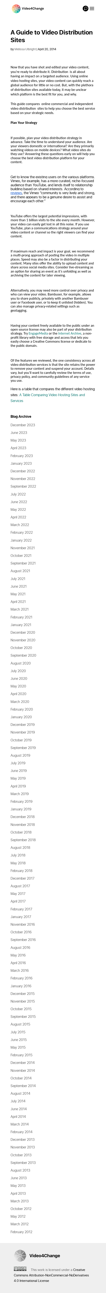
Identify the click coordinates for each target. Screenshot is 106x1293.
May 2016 (18, 955)
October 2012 (21, 1209)
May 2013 (18, 1185)
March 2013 (20, 1201)
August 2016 (20, 947)
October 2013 (21, 1155)
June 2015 (19, 1040)
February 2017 (21, 909)
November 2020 (23, 640)
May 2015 (18, 1047)
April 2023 (18, 448)
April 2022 (18, 517)
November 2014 (23, 1070)
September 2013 (23, 1162)
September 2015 (23, 1016)
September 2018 (23, 840)
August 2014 (20, 1093)
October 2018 (21, 832)
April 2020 (18, 694)
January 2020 (21, 717)
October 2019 (21, 740)
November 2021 (23, 548)
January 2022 (21, 540)
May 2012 (18, 1216)
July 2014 (18, 1101)
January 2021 (21, 625)
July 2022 (18, 494)
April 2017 (18, 901)
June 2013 (19, 1178)
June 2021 (19, 586)
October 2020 (21, 648)
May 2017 (18, 893)
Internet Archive (69, 333)
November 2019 (23, 732)
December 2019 (23, 724)
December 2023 (23, 425)
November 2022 (23, 479)
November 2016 (23, 924)
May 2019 (18, 778)
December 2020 (23, 632)
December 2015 (23, 993)
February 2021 (21, 617)
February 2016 (22, 978)
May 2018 (18, 863)
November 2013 (23, 1147)
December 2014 (23, 1062)
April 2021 (18, 601)
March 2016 (20, 970)
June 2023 (19, 432)
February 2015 (21, 1055)
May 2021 (18, 594)
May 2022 (18, 509)
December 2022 (23, 471)
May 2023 (18, 440)
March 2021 (20, 609)
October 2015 (21, 1009)
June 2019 (19, 770)
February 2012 (21, 1232)
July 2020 (18, 671)
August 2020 (21, 663)
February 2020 (22, 709)
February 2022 (22, 532)
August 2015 (20, 1024)
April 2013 (18, 1193)
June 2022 (19, 502)
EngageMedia (38, 333)
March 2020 (20, 701)
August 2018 (20, 847)
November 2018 (23, 824)
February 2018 (22, 871)
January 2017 (21, 917)
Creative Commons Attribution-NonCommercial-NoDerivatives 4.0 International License (51, 1275)
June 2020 (19, 678)
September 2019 (23, 748)
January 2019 (21, 809)
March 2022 (20, 525)
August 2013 (20, 1170)
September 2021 (23, 563)
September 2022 (23, 486)
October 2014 (21, 1078)
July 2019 (18, 763)
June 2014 (19, 1109)
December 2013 (23, 1139)
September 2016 (23, 940)
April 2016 (18, 963)
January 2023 (21, 463)
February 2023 (22, 456)
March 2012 (20, 1224)
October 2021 (21, 555)
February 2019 (22, 801)
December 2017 (23, 878)
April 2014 (18, 1116)
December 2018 (23, 817)
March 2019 (20, 794)
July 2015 (18, 1032)
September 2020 (23, 655)
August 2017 (20, 886)
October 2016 (21, 932)
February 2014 (22, 1132)
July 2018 (18, 855)
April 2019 (18, 786)
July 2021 (18, 579)
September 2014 (23, 1086)
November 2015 (23, 1001)
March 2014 (20, 1124)
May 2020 (18, 686)
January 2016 (21, 986)
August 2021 (20, 571)
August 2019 (20, 755)
